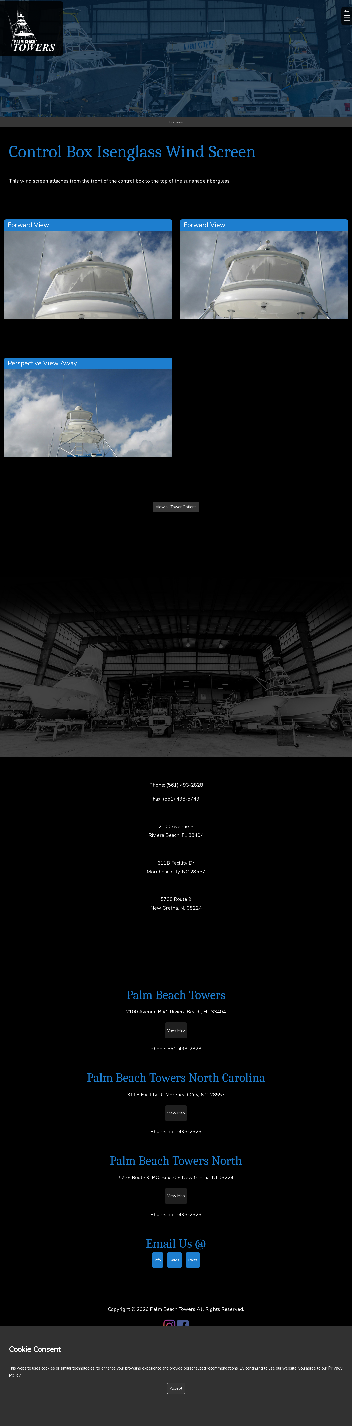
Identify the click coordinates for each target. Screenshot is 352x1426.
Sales (174, 1260)
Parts (193, 1260)
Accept (176, 1388)
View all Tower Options (176, 507)
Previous (176, 122)
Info (157, 1260)
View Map (176, 1030)
